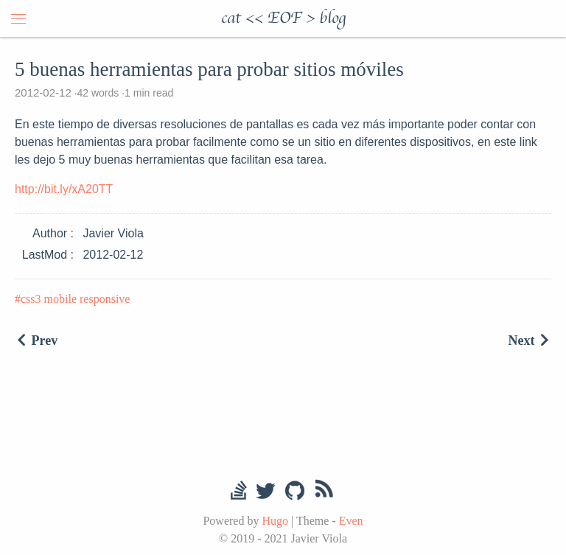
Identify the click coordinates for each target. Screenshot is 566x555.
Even (351, 520)
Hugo (275, 520)
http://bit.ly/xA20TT (64, 189)
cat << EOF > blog (283, 18)
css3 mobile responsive (75, 299)
